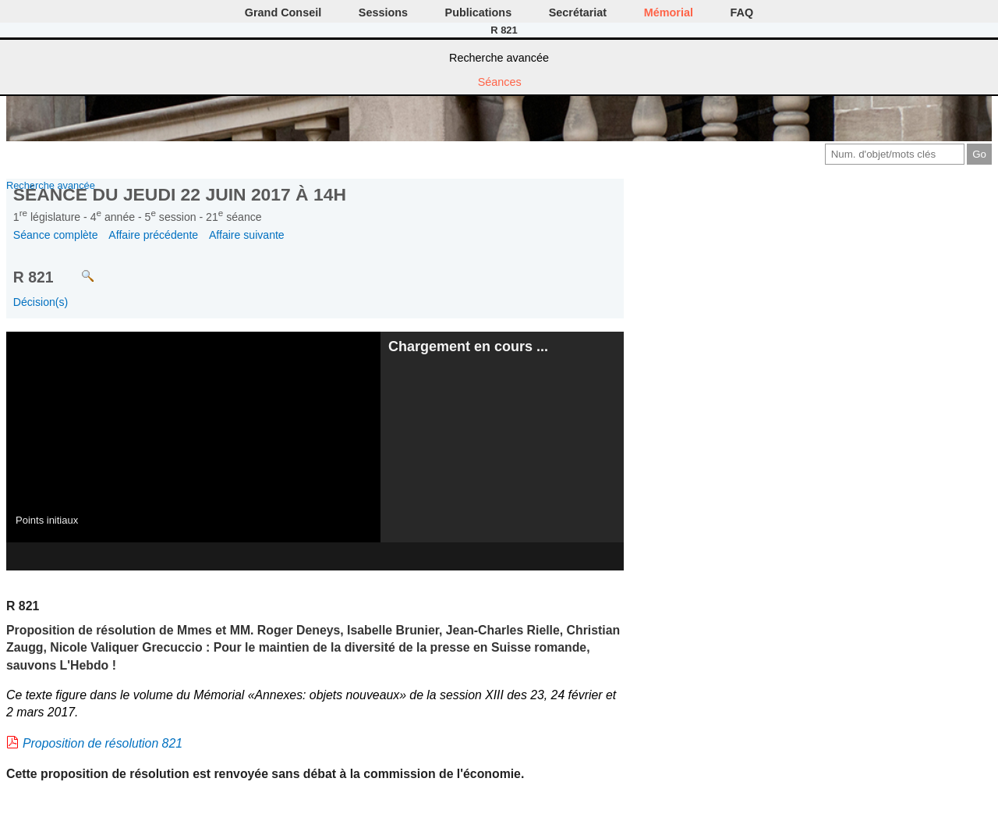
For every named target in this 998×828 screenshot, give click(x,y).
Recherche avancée (499, 58)
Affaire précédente (153, 235)
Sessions (383, 12)
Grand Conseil (283, 12)
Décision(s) (40, 302)
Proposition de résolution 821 (102, 743)
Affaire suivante (247, 235)
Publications (478, 12)
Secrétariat (578, 12)
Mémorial (668, 12)
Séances (500, 82)
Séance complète (55, 235)
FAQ (742, 12)
